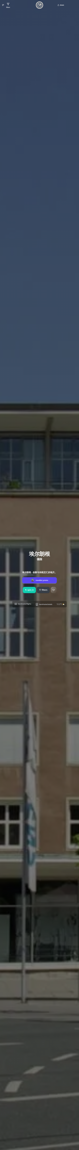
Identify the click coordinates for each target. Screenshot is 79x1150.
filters (43, 590)
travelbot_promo (42, 580)
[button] (3, 5)
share (60, 5)
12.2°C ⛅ (61, 604)
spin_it (29, 589)
